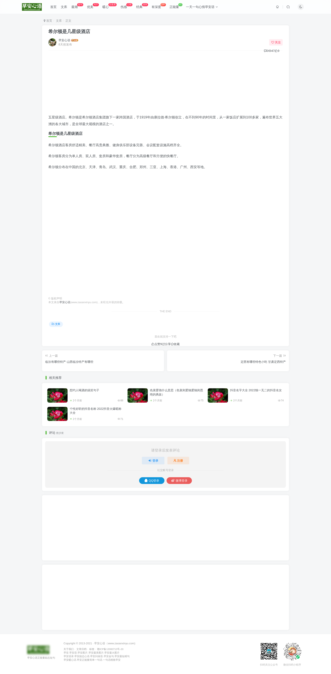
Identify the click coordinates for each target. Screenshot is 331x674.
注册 (178, 460)
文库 (64, 7)
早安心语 (64, 40)
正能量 (176, 6)
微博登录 (179, 480)
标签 (91, 649)
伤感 (126, 6)
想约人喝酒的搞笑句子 (84, 390)
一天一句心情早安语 (202, 7)
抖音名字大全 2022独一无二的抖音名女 (256, 390)
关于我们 (69, 649)
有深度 (159, 6)
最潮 (77, 6)
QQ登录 (151, 480)
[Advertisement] (165, 84)
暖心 (109, 6)
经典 (142, 6)
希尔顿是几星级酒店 (69, 31)
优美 (93, 6)
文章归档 (81, 649)
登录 (153, 460)
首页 (53, 7)
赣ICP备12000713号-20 (110, 649)
